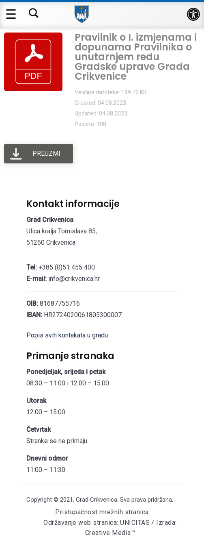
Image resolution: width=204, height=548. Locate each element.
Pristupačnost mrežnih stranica (101, 512)
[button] (193, 14)
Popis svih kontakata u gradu (67, 335)
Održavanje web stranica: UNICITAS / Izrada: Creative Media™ (110, 528)
